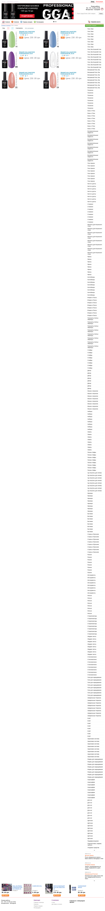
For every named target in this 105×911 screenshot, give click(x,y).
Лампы (90, 432)
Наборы (90, 411)
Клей (89, 718)
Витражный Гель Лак (94, 69)
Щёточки (90, 820)
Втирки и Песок (92, 297)
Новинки (16, 22)
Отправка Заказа (90, 864)
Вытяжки (90, 513)
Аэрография (91, 779)
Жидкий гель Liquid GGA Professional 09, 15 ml (27, 52)
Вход (92, 1)
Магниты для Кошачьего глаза (95, 225)
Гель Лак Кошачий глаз (94, 49)
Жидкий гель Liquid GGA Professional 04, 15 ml (68, 73)
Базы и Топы (91, 110)
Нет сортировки (29, 28)
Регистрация (99, 1)
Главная (7, 22)
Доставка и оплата (12, 1)
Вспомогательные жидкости (93, 131)
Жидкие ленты (92, 636)
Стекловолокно (92, 657)
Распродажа (40, 22)
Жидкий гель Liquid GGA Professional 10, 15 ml (68, 32)
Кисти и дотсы (92, 183)
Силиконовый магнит (82, 886)
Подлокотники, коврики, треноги (95, 844)
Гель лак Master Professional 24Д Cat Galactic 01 (17, 887)
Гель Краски (91, 163)
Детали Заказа (89, 855)
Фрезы (89, 256)
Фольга (90, 595)
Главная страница (6, 25)
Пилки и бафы (92, 452)
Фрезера (90, 493)
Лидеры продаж (27, 22)
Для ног (90, 800)
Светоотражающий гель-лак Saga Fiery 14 (59, 887)
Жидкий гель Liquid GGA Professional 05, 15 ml (27, 73)
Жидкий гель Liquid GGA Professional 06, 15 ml (68, 52)
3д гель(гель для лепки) (95, 472)
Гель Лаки (90, 29)
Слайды (90, 350)
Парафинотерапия (93, 841)
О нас (4, 1)
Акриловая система (93, 738)
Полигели (90, 90)
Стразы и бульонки (93, 534)
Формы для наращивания (95, 759)
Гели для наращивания (94, 677)
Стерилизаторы (92, 616)
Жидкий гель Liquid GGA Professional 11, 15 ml (27, 32)
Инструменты (92, 575)
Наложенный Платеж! (91, 874)
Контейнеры (91, 277)
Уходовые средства (93, 847)
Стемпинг (90, 204)
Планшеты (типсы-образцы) (93, 318)
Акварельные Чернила (94, 698)
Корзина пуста (95, 22)
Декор (89, 370)
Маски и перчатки (93, 391)
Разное (90, 554)
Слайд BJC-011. (37, 886)
